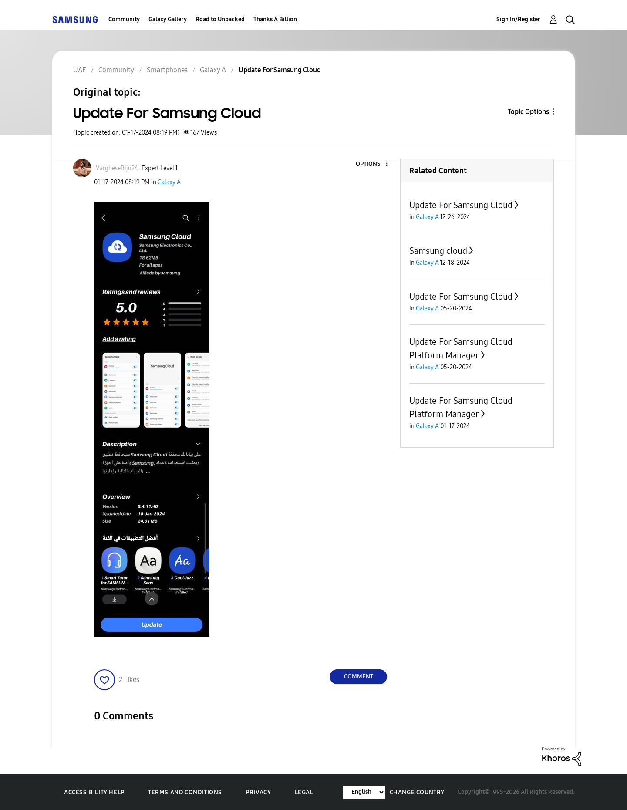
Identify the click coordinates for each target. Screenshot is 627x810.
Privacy (258, 792)
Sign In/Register (518, 19)
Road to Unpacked (220, 19)
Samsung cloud (438, 251)
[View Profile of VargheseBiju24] (117, 168)
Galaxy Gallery (167, 19)
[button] (372, 164)
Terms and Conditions (185, 792)
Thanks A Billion (275, 19)
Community (124, 19)
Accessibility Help (94, 792)
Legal (304, 792)
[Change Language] (364, 792)
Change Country (417, 792)
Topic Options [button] (528, 112)
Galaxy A (169, 182)
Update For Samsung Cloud (460, 205)
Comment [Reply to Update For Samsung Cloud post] (358, 676)
